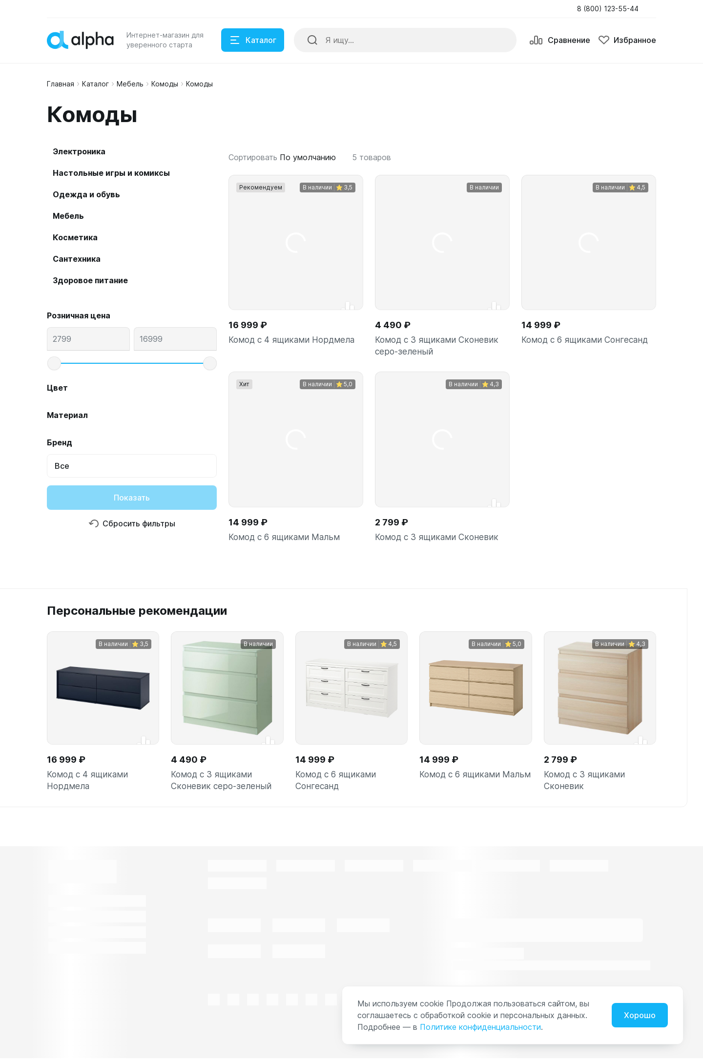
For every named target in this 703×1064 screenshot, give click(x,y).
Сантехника (77, 259)
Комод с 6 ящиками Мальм (286, 539)
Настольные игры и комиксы (111, 173)
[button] (610, 9)
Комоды (164, 84)
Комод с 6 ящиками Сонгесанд (587, 340)
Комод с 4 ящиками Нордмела (293, 340)
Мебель (130, 84)
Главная (60, 84)
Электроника (79, 151)
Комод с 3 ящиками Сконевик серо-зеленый (438, 346)
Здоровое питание (90, 280)
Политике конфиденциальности (480, 1027)
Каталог (95, 84)
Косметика (75, 237)
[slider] (54, 363)
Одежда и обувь (86, 194)
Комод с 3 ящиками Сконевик (438, 539)
